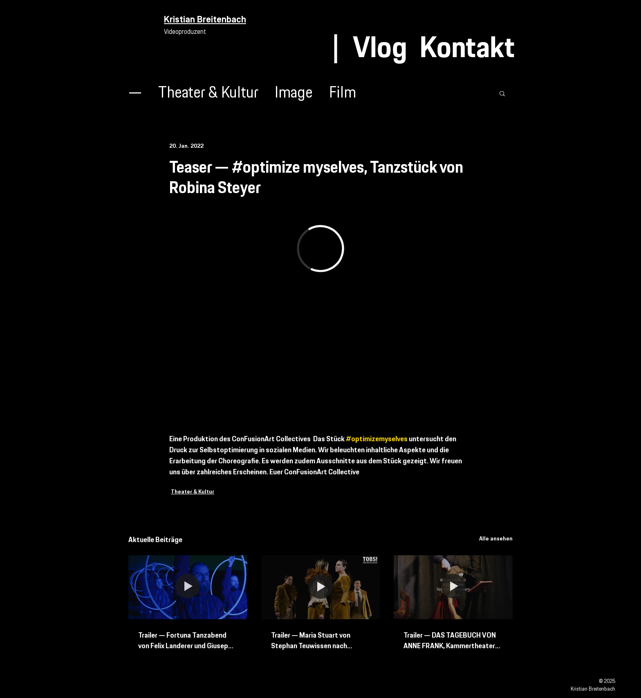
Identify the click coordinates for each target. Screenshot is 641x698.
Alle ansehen (496, 539)
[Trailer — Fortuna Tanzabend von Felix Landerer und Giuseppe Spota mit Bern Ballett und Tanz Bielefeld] (187, 587)
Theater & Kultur (208, 93)
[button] (502, 93)
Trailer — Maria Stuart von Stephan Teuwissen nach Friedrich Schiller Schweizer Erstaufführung (313, 640)
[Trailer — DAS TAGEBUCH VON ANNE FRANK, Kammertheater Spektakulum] (453, 587)
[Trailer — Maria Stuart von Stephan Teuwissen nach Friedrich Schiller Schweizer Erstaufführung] (320, 587)
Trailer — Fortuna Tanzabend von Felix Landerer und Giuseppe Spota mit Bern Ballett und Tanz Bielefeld (187, 640)
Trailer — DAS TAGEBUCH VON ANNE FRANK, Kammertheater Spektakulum (449, 640)
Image (294, 93)
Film (342, 93)
